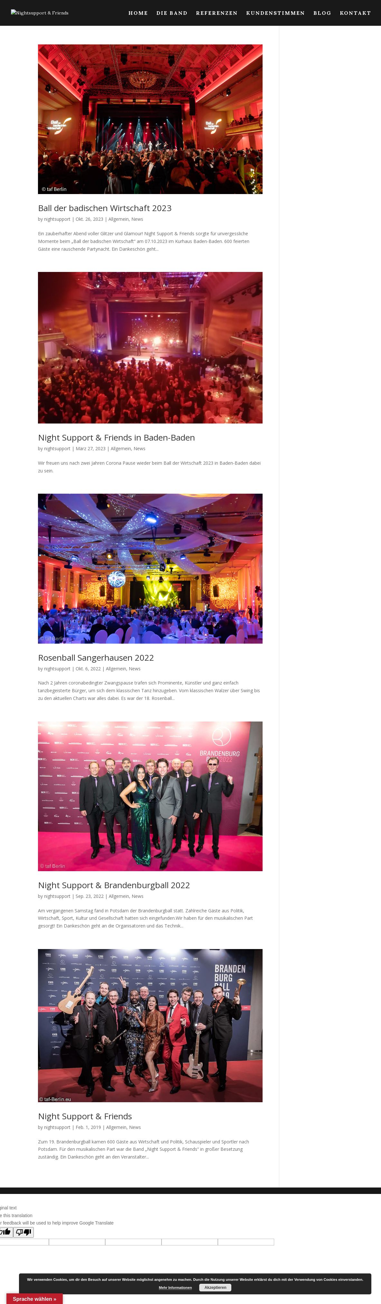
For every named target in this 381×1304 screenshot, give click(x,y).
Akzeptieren (215, 1287)
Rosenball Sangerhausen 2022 (96, 657)
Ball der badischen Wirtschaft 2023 (105, 208)
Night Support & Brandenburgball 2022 (114, 885)
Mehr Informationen (175, 1288)
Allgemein (118, 219)
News (137, 219)
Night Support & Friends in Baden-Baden (116, 437)
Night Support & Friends (85, 1116)
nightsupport (57, 219)
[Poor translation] (23, 1232)
